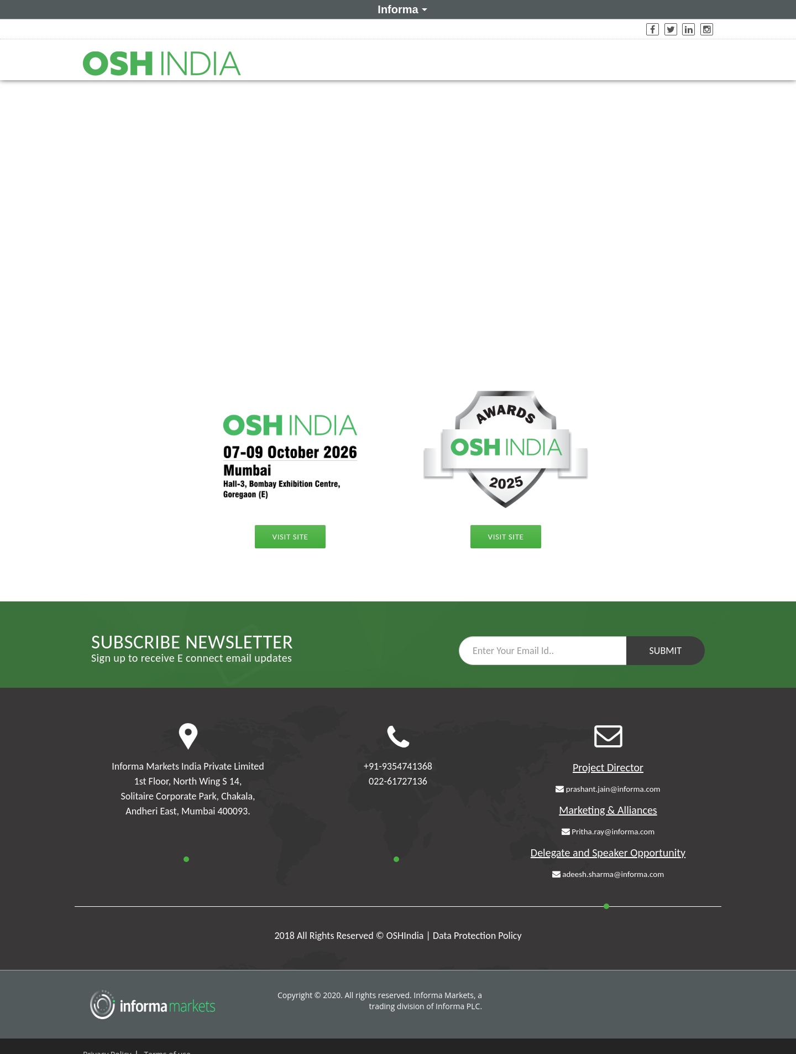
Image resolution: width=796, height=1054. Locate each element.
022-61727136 (398, 781)
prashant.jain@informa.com (608, 789)
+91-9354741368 (398, 766)
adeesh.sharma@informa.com (608, 874)
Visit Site (290, 537)
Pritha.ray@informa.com (608, 832)
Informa (400, 8)
